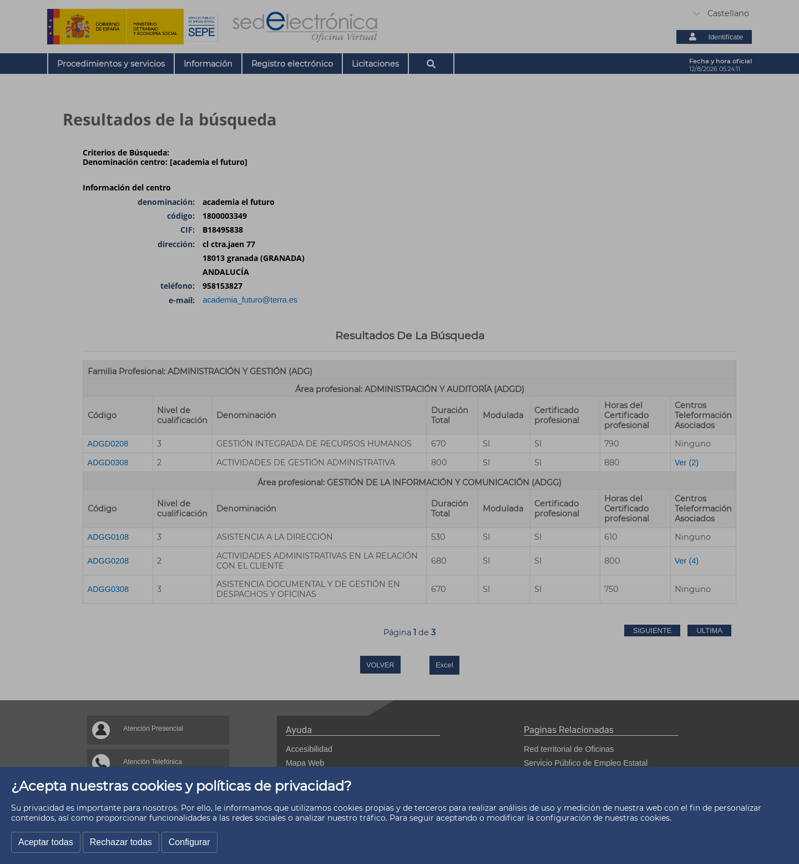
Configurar (189, 842)
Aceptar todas (45, 842)
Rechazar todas (121, 842)
